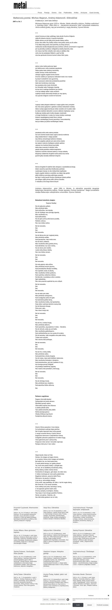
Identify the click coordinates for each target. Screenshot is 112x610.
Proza (40, 13)
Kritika (76, 13)
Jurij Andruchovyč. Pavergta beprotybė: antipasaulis (83, 508)
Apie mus (45, 599)
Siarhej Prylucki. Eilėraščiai (82, 530)
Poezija (46, 13)
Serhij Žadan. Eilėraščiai (22, 574)
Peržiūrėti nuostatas (102, 605)
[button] (108, 595)
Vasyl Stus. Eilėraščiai (51, 508)
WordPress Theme (57, 608)
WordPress (49, 608)
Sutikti (78, 605)
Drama (54, 13)
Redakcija (53, 599)
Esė (60, 13)
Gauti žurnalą (94, 13)
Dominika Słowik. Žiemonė (82, 574)
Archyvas (84, 13)
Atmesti (89, 605)
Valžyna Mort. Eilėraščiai (52, 530)
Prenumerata (61, 599)
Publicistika (68, 13)
